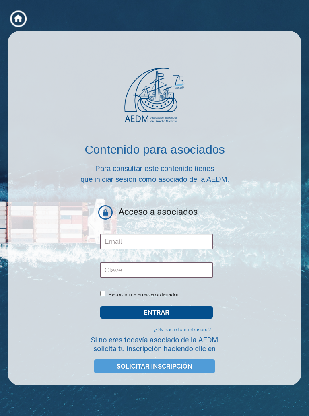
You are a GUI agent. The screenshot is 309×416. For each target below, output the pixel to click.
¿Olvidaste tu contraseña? (182, 329)
